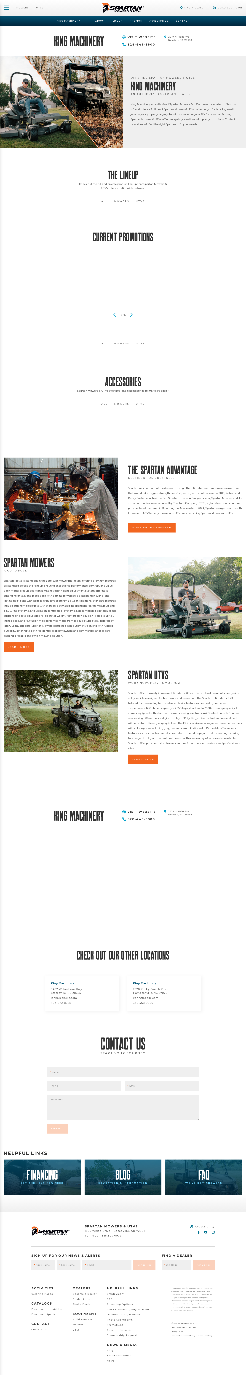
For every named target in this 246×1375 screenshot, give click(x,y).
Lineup (118, 21)
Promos (136, 21)
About (100, 21)
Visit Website (139, 37)
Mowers (22, 8)
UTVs (39, 8)
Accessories (159, 21)
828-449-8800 (138, 44)
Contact (182, 21)
